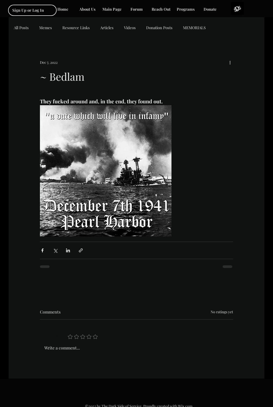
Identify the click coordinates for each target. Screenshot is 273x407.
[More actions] (230, 62)
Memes (45, 27)
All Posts (21, 27)
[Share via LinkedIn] (68, 250)
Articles (107, 27)
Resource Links (76, 27)
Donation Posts (159, 27)
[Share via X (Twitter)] (55, 250)
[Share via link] (80, 250)
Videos (130, 27)
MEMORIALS (194, 27)
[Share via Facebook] (42, 250)
